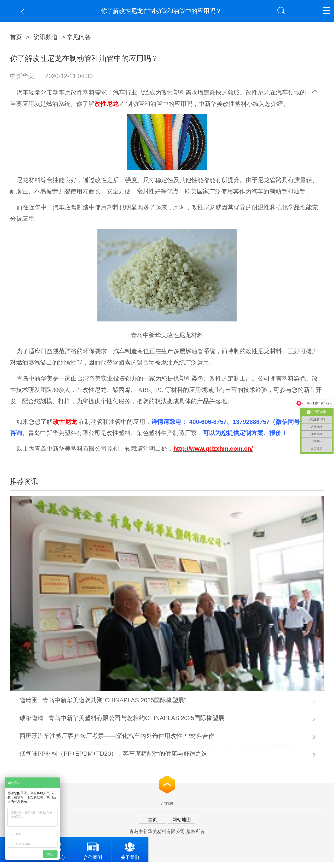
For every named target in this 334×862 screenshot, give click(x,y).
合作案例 (93, 848)
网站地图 (181, 819)
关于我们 (130, 848)
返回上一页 (24, 12)
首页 (16, 37)
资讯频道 (46, 37)
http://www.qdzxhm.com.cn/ (213, 448)
